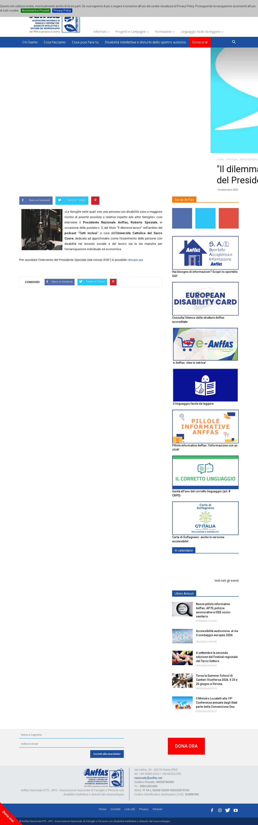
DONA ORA (186, 746)
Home (102, 809)
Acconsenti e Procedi (35, 10)
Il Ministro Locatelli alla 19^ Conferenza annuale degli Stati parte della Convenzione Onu (216, 702)
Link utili (129, 809)
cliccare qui (135, 259)
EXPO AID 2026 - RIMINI (213, 560)
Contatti (115, 809)
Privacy (144, 809)
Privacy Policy (62, 10)
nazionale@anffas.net (148, 778)
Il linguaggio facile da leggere (193, 403)
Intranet (157, 809)
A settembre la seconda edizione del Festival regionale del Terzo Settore (217, 657)
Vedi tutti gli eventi (226, 580)
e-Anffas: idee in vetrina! (189, 362)
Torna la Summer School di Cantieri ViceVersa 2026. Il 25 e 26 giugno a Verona (216, 680)
